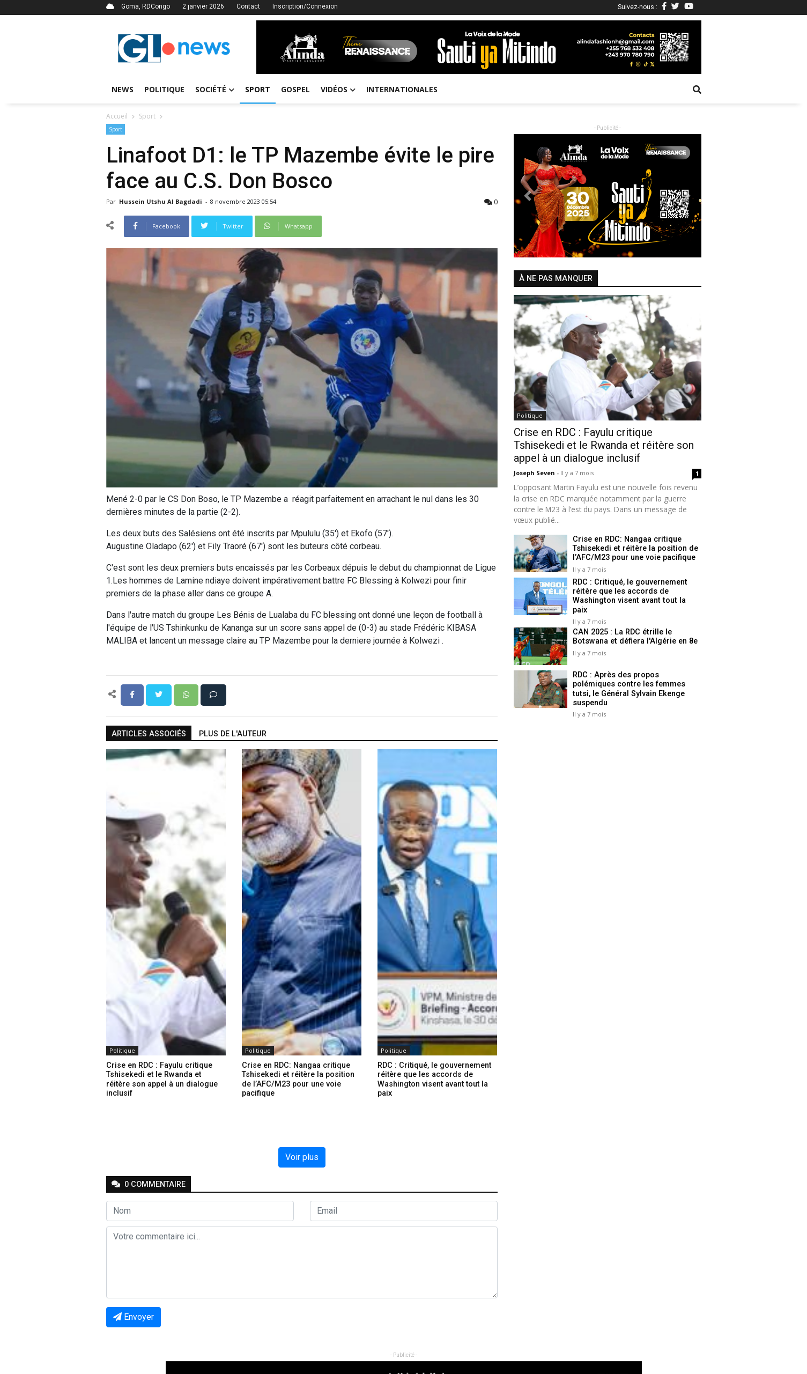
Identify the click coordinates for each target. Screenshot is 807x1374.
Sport (257, 89)
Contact (248, 6)
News (123, 89)
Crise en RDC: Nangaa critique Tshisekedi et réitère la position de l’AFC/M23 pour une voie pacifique (635, 549)
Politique (164, 89)
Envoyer (133, 1317)
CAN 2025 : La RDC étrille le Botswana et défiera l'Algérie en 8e (635, 629)
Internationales (402, 89)
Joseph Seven (535, 473)
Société (214, 89)
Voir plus (302, 1157)
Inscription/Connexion (305, 6)
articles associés (149, 733)
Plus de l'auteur (232, 733)
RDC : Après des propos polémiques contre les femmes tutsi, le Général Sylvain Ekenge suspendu (629, 681)
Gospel (295, 89)
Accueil (117, 116)
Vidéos (338, 89)
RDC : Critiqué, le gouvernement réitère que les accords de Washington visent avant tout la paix (636, 591)
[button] (289, 47)
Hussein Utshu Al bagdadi (161, 201)
